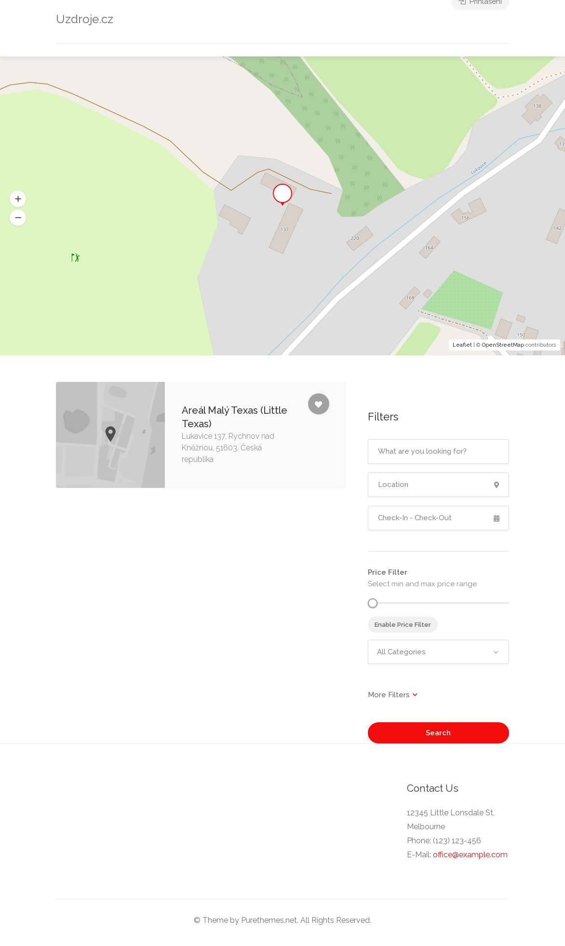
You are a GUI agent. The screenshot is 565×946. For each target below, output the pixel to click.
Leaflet (462, 345)
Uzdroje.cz (84, 19)
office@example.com (470, 854)
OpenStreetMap (503, 345)
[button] (18, 218)
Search (438, 733)
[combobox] (438, 652)
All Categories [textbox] (401, 652)
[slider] (372, 603)
